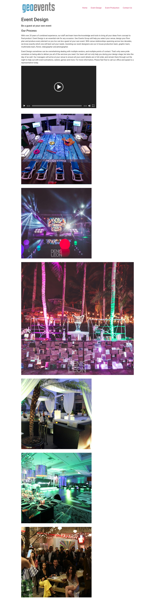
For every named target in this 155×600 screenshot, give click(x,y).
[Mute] (89, 106)
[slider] (57, 105)
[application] (58, 87)
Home (84, 8)
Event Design (96, 8)
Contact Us (127, 8)
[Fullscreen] (93, 106)
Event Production (112, 8)
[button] (58, 87)
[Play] (24, 106)
